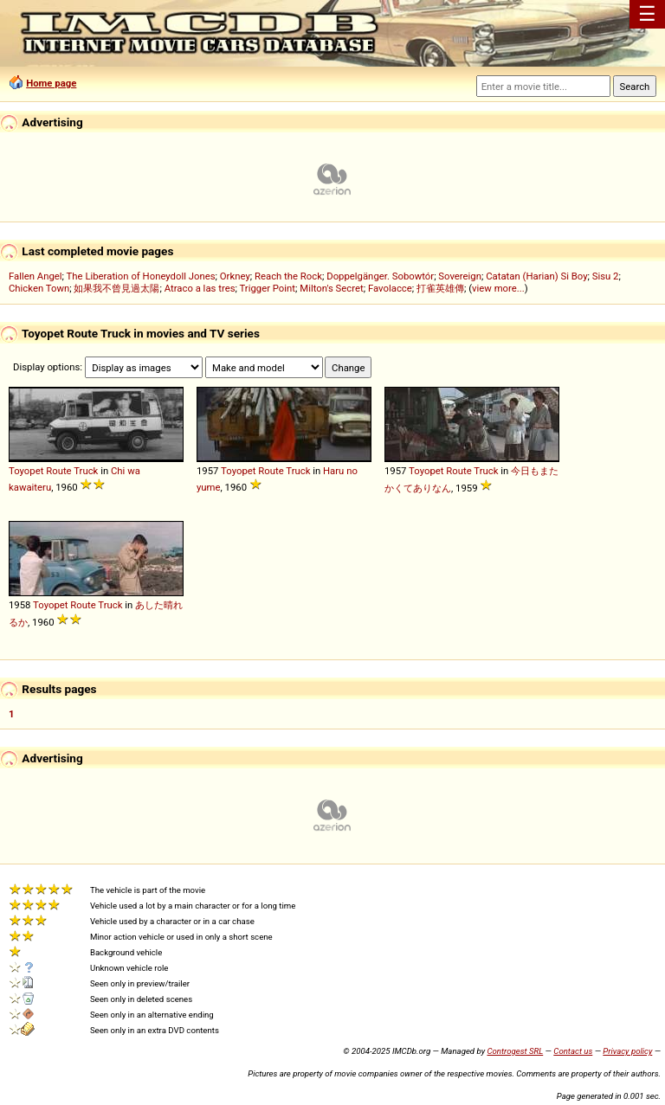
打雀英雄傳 (440, 288)
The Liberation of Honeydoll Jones (141, 276)
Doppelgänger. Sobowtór (380, 276)
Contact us (572, 1051)
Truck (86, 471)
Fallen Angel (35, 276)
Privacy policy (627, 1051)
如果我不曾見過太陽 (116, 288)
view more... (498, 288)
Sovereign (459, 276)
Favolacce (390, 288)
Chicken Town (39, 288)
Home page (51, 83)
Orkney (235, 276)
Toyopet (26, 471)
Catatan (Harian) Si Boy (536, 276)
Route (58, 471)
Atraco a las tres (200, 288)
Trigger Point (267, 288)
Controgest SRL (515, 1051)
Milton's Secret (331, 288)
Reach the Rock (288, 276)
